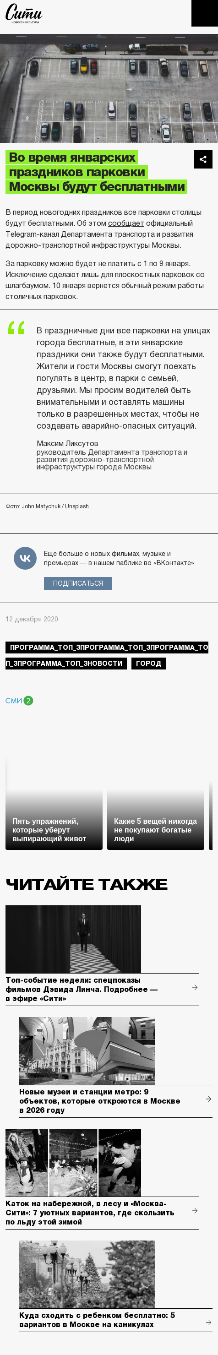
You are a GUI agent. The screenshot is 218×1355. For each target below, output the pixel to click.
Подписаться (78, 583)
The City (24, 13)
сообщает (126, 223)
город (148, 663)
